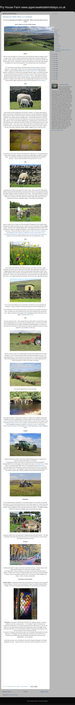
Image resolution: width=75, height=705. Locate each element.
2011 (54, 79)
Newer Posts (7, 691)
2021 (54, 58)
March (56, 44)
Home (26, 691)
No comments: (24, 686)
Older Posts (44, 691)
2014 (54, 72)
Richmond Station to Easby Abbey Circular (18, 234)
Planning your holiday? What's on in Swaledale (17, 17)
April (55, 42)
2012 (54, 76)
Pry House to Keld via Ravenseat (37, 234)
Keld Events (30, 314)
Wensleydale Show (39, 464)
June (55, 37)
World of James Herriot (16, 422)
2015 (54, 70)
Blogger (46, 701)
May (55, 39)
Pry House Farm (64, 84)
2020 (54, 60)
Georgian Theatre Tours (31, 70)
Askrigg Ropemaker (12, 426)
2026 (54, 31)
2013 (54, 74)
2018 (54, 64)
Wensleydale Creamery (32, 424)
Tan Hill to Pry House (34, 231)
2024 (54, 34)
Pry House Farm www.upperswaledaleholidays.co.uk (32, 7)
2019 (54, 62)
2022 (54, 56)
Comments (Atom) (13, 694)
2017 (54, 66)
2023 (54, 54)
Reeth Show (42, 465)
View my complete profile (57, 130)
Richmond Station (41, 80)
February (56, 46)
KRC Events (38, 158)
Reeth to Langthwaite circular (25, 232)
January (56, 48)
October (56, 35)
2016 (54, 68)
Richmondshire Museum (27, 75)
